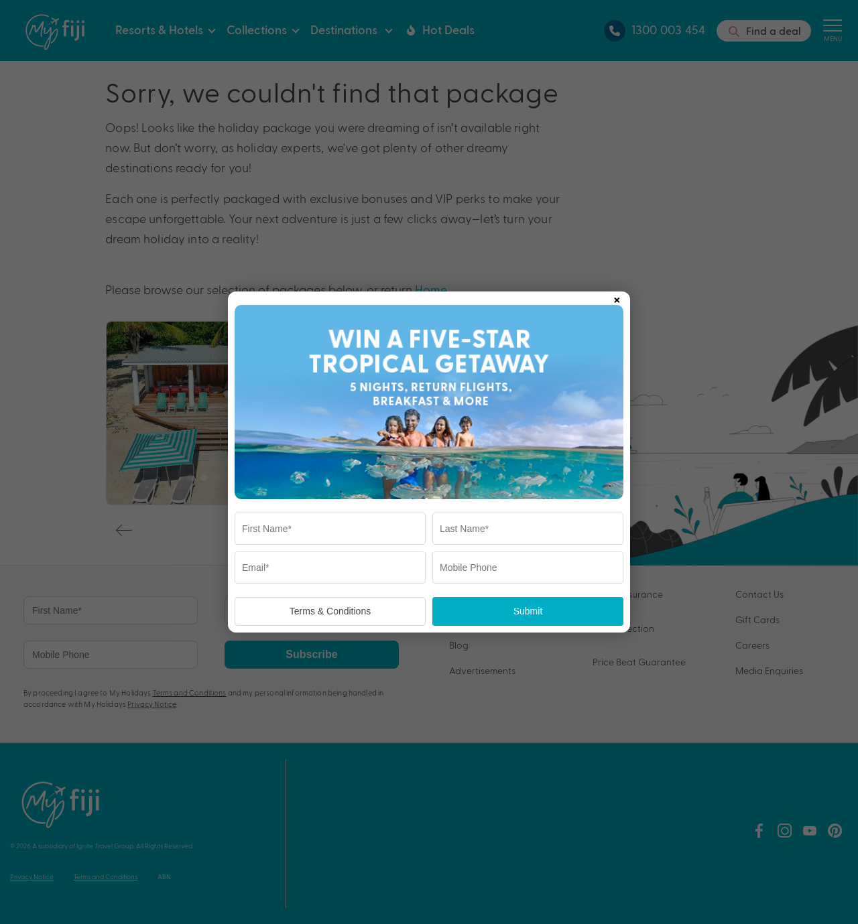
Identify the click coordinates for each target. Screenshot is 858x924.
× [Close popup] (617, 297)
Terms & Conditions (330, 611)
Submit (528, 611)
